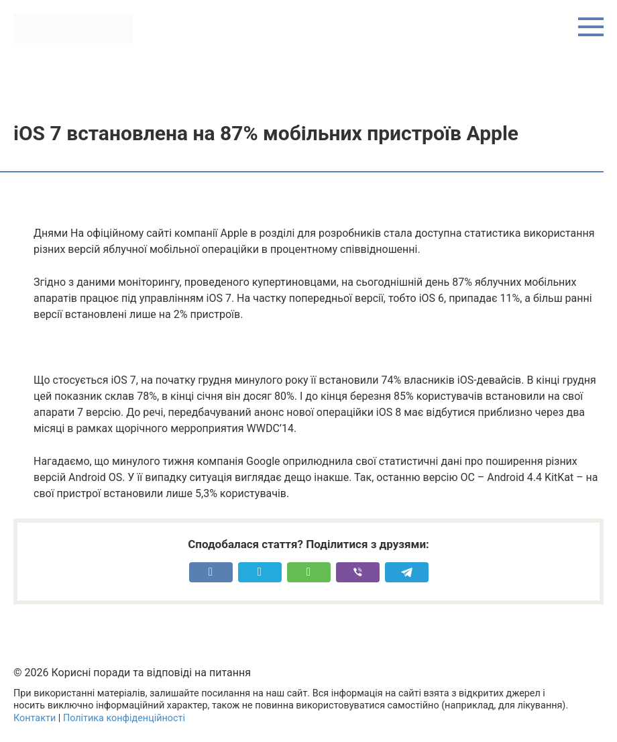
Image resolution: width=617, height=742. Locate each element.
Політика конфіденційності (124, 718)
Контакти (34, 718)
